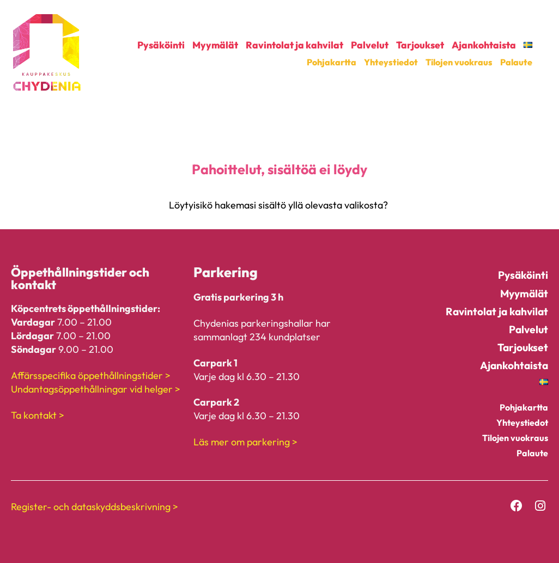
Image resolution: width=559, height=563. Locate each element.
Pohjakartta (331, 62)
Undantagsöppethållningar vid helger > (95, 389)
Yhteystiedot (391, 62)
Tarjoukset (420, 45)
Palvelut (369, 45)
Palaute (516, 62)
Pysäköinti (161, 45)
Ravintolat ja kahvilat (294, 45)
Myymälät (215, 45)
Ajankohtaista (484, 45)
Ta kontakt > (37, 415)
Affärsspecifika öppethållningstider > (91, 375)
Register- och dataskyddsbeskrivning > (94, 506)
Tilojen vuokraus (459, 62)
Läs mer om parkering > (245, 442)
